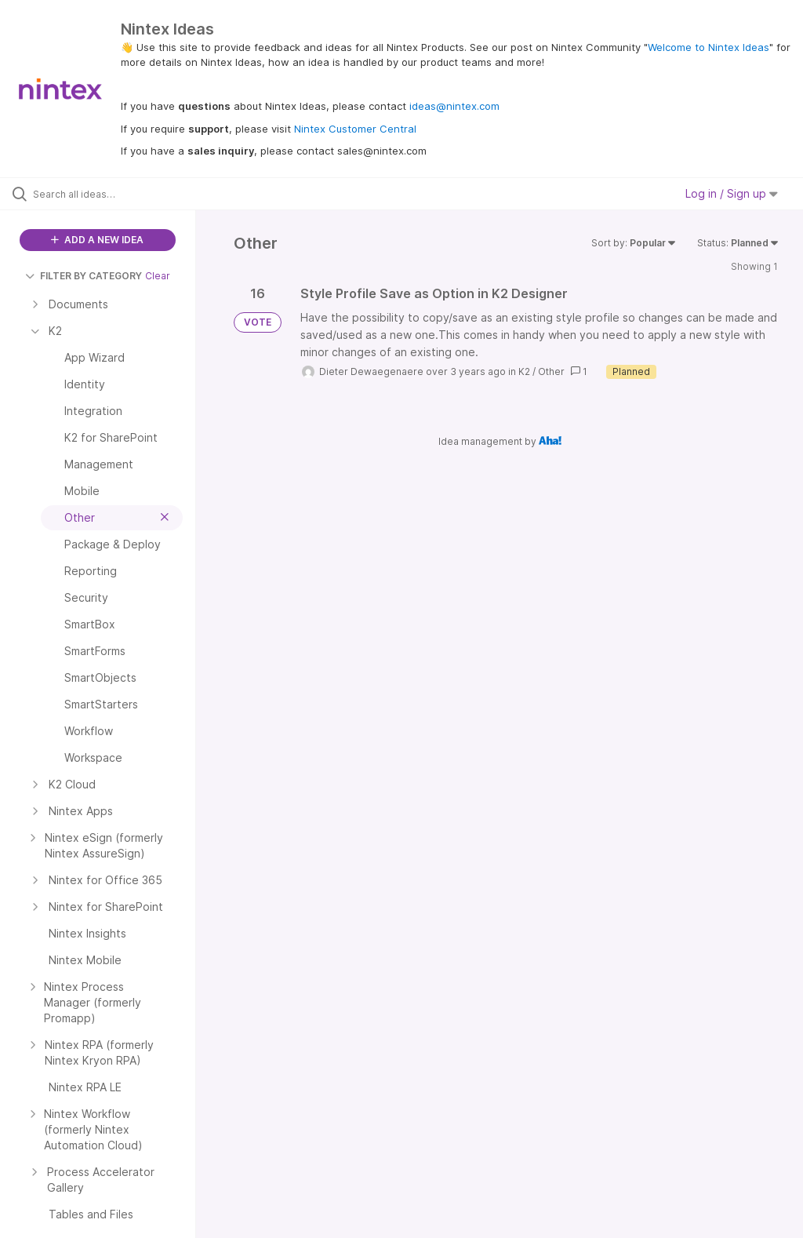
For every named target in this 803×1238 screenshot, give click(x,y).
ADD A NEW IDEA (97, 240)
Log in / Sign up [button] (731, 193)
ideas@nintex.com (454, 106)
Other (551, 371)
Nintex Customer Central (355, 128)
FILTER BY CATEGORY (83, 276)
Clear (157, 276)
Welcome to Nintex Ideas (708, 47)
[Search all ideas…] (106, 193)
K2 (524, 371)
